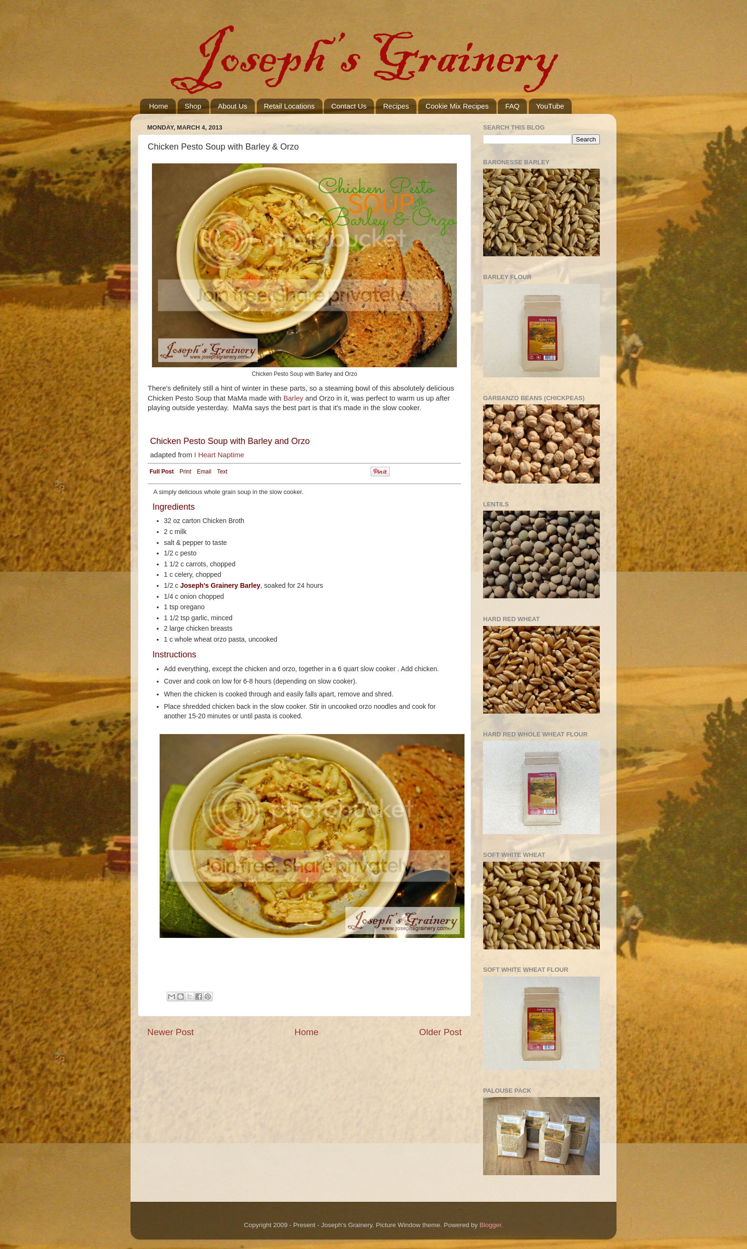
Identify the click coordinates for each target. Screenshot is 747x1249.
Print (186, 471)
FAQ (512, 106)
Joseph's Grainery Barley (220, 585)
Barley (293, 398)
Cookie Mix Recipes (457, 106)
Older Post (440, 1032)
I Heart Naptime (219, 455)
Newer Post (170, 1032)
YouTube (550, 106)
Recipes (396, 106)
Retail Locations (289, 106)
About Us (232, 106)
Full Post (162, 471)
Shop (193, 106)
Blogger (491, 1225)
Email (204, 471)
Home (158, 106)
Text (222, 471)
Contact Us (348, 106)
